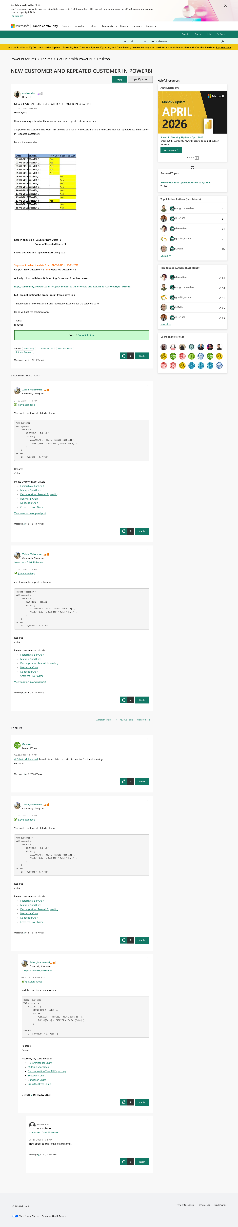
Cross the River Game (31, 507)
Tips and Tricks (65, 348)
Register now (223, 47)
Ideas (93, 25)
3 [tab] (191, 157)
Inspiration (80, 25)
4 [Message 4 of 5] (39, 1154)
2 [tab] (189, 157)
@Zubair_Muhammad (26, 759)
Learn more (17, 16)
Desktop (103, 58)
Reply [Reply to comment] (142, 531)
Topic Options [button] (139, 79)
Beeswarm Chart (29, 498)
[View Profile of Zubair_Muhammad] (32, 389)
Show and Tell (46, 348)
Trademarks (220, 1204)
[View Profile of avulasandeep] (29, 93)
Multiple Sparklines (30, 490)
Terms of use (204, 1204)
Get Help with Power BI (74, 58)
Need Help (29, 348)
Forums (65, 25)
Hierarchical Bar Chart (32, 486)
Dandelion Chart (29, 502)
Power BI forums (23, 58)
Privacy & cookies (185, 1204)
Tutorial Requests (24, 352)
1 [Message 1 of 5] (24, 359)
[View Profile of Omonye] (26, 744)
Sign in (198, 34)
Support (150, 25)
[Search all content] (187, 41)
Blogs (123, 25)
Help (208, 34)
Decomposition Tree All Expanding (39, 494)
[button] (119, 79)
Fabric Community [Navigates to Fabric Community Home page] (45, 26)
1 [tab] (187, 157)
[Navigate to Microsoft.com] (20, 26)
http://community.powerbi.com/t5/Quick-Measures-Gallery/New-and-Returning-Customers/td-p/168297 (73, 286)
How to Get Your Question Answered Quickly (185, 182)
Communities (108, 25)
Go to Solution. (86, 335)
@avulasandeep (26, 404)
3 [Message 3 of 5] (24, 692)
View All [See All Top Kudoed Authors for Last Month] (165, 324)
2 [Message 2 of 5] (24, 523)
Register (186, 34)
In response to (29, 562)
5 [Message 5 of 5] (24, 773)
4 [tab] (193, 157)
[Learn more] (171, 150)
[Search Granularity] (134, 41)
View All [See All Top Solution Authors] (165, 256)
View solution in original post (30, 513)
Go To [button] (220, 34)
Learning (136, 25)
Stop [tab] (196, 158)
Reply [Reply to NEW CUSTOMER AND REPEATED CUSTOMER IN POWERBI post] (142, 355)
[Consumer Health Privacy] (54, 1216)
